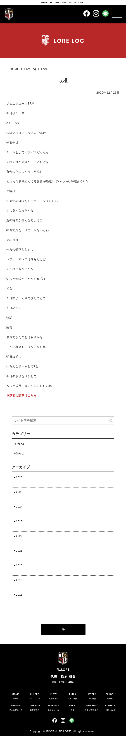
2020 (17, 565)
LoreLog (30, 69)
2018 (17, 594)
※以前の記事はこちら (21, 395)
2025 (17, 492)
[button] (111, 420)
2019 (17, 580)
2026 (17, 477)
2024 (17, 506)
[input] (63, 420)
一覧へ (63, 629)
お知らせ (18, 453)
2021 (17, 550)
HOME (14, 69)
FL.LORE (63, 661)
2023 (17, 521)
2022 (17, 536)
